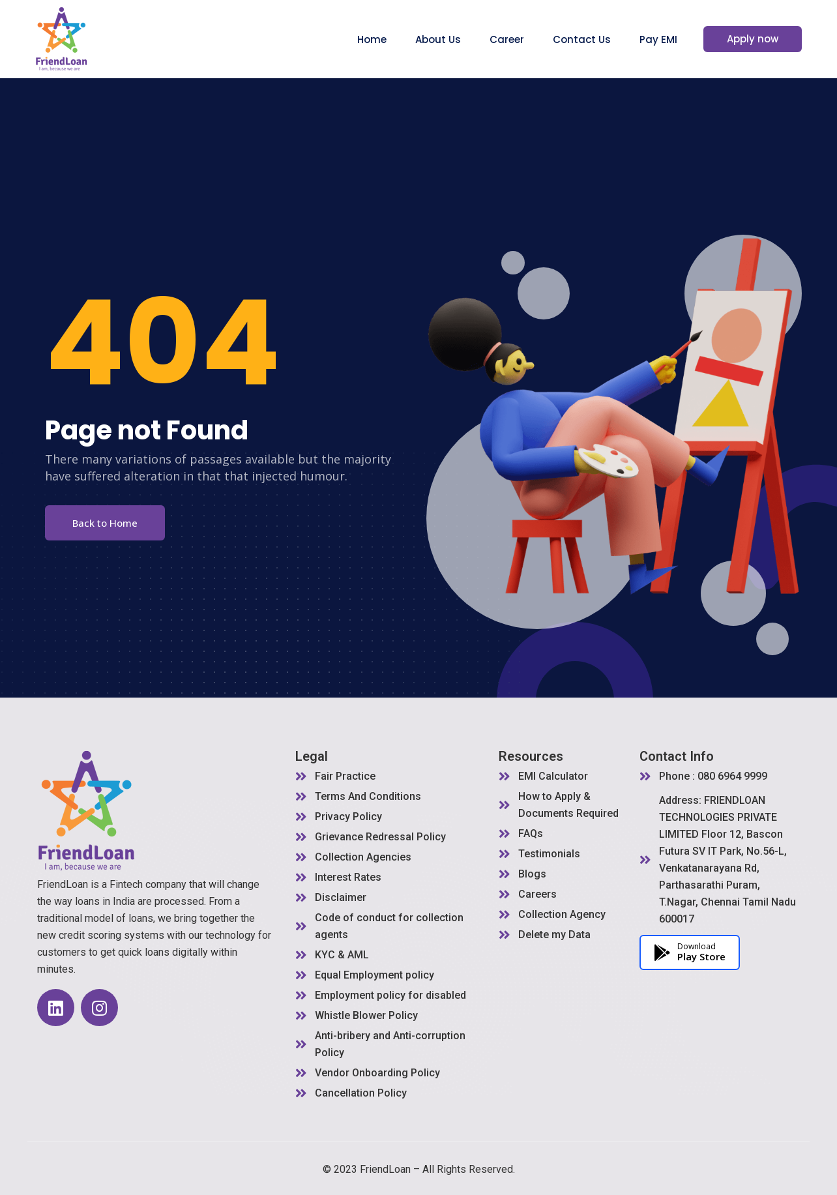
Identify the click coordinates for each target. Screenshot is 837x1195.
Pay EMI (669, 39)
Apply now (758, 39)
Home (382, 39)
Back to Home (105, 522)
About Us (448, 39)
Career (517, 39)
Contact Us (592, 39)
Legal (311, 756)
